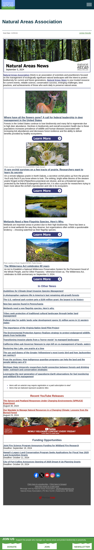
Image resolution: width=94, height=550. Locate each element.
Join (47, 546)
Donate (12, 546)
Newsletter (82, 546)
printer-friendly (85, 33)
